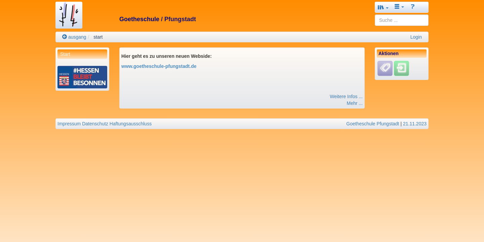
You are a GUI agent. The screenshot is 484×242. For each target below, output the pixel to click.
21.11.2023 (415, 123)
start (98, 37)
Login (416, 37)
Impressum (69, 123)
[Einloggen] (401, 68)
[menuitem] (82, 54)
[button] (383, 7)
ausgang (74, 37)
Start (65, 54)
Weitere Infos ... (346, 96)
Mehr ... (355, 103)
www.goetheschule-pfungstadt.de (159, 66)
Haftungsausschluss (131, 123)
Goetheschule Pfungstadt (372, 123)
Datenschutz (95, 123)
